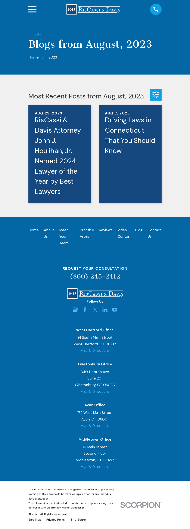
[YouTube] (114, 309)
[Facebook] (85, 309)
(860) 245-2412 (95, 276)
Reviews (105, 230)
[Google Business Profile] (75, 309)
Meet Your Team (64, 236)
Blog (139, 230)
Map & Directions (94, 350)
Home (33, 230)
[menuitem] (34, 520)
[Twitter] (95, 309)
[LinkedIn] (105, 309)
